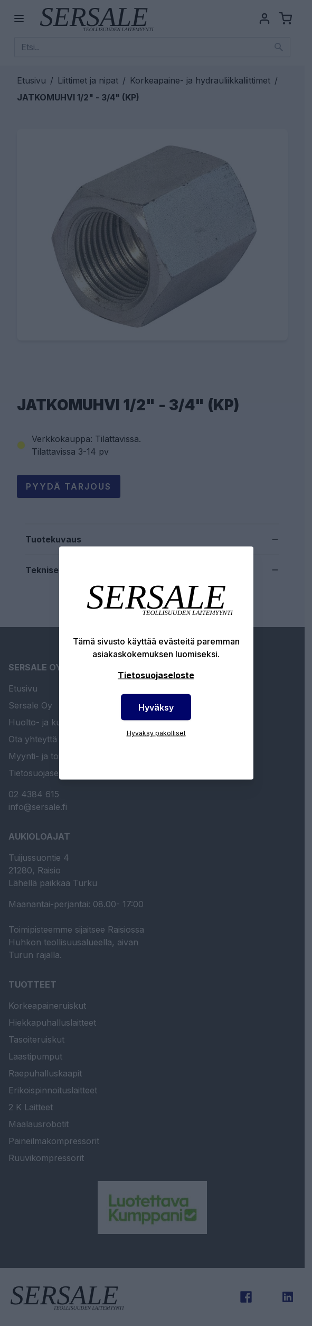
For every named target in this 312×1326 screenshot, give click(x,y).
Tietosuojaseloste (156, 675)
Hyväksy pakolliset (156, 733)
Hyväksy (156, 707)
